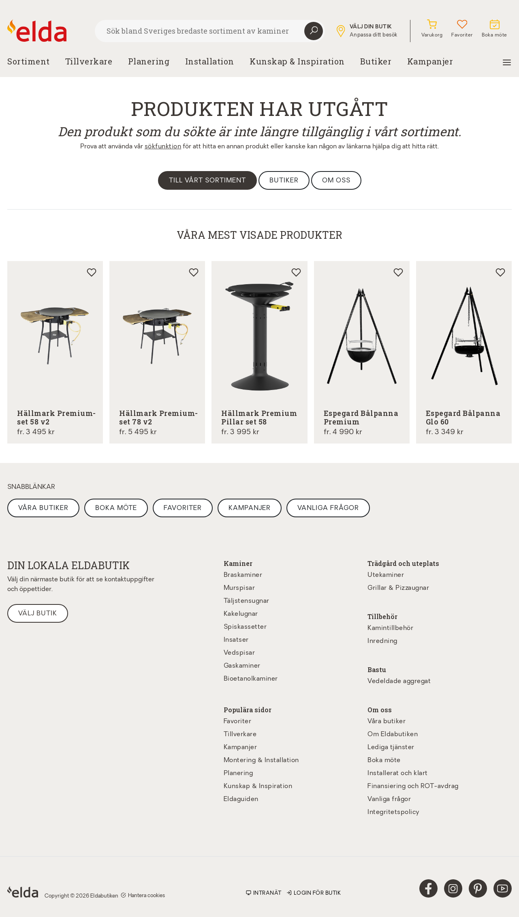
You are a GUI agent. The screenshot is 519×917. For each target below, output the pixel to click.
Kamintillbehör (390, 628)
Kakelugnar (241, 614)
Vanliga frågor (328, 508)
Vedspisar (239, 653)
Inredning (382, 641)
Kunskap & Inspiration (258, 786)
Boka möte (116, 508)
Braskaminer (243, 575)
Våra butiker (43, 508)
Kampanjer (430, 61)
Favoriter (183, 508)
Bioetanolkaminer (251, 679)
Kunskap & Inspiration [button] (297, 61)
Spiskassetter (245, 627)
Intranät (264, 893)
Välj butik (37, 614)
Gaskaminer (242, 666)
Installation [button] (209, 61)
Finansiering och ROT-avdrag (413, 786)
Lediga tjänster (390, 747)
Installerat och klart (397, 773)
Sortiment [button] (28, 61)
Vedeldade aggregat (399, 681)
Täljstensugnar (246, 601)
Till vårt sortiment (207, 181)
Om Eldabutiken (392, 734)
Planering (238, 773)
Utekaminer (385, 575)
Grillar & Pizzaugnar (398, 588)
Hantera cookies (143, 895)
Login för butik (313, 893)
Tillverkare (89, 61)
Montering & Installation (261, 760)
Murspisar (239, 588)
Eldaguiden (241, 799)
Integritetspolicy (393, 812)
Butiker (376, 61)
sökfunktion (163, 147)
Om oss (336, 181)
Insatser (236, 640)
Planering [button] (149, 61)
